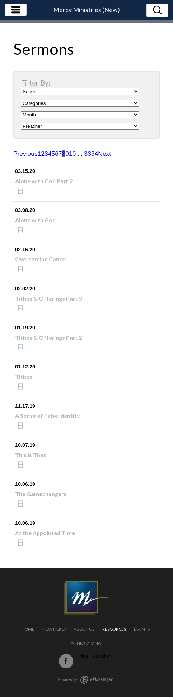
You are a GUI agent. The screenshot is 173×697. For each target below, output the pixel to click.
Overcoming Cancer (41, 259)
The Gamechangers (40, 493)
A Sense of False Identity (47, 415)
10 (72, 153)
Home (28, 629)
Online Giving (85, 643)
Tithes (23, 376)
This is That (30, 454)
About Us (84, 629)
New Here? (54, 629)
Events (142, 629)
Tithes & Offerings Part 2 (48, 337)
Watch (23, 191)
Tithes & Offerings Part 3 (48, 298)
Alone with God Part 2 (44, 181)
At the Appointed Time (45, 532)
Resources (114, 629)
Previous (25, 153)
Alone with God (35, 220)
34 (94, 153)
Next (104, 153)
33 (87, 153)
